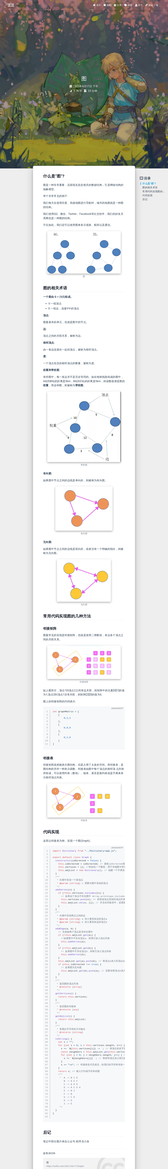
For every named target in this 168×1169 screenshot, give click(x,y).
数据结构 (50, 1153)
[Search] (157, 5)
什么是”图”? (149, 183)
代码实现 (147, 195)
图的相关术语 (150, 187)
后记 (144, 199)
